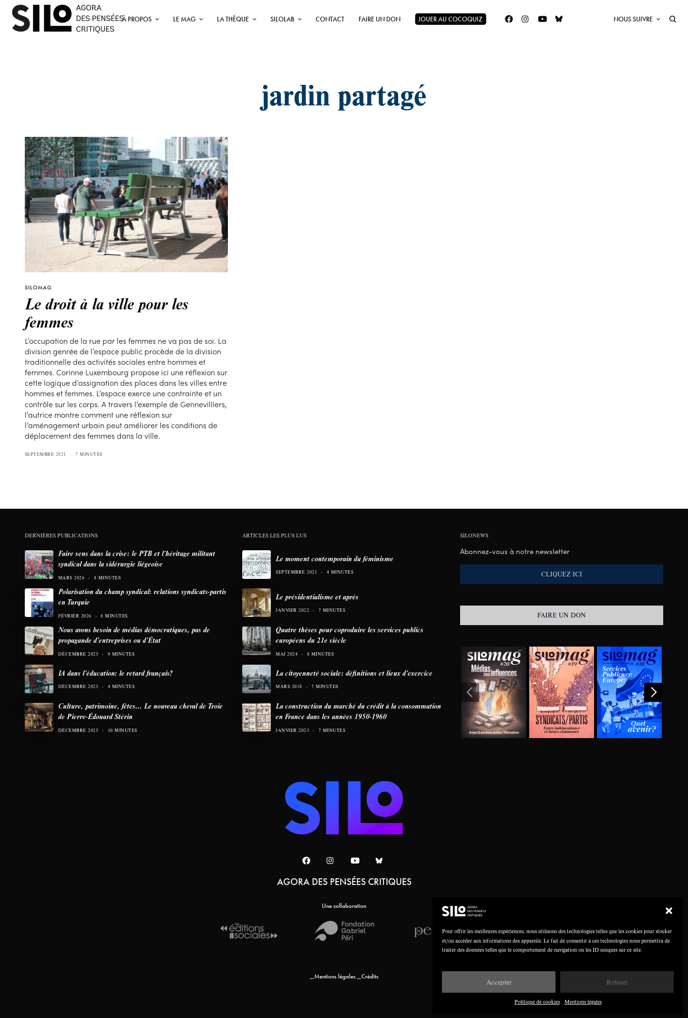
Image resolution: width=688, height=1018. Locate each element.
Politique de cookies (537, 1001)
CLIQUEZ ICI (561, 574)
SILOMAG (38, 287)
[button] (669, 910)
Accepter (499, 982)
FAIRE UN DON (561, 615)
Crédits (370, 976)
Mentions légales (583, 1001)
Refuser (616, 982)
